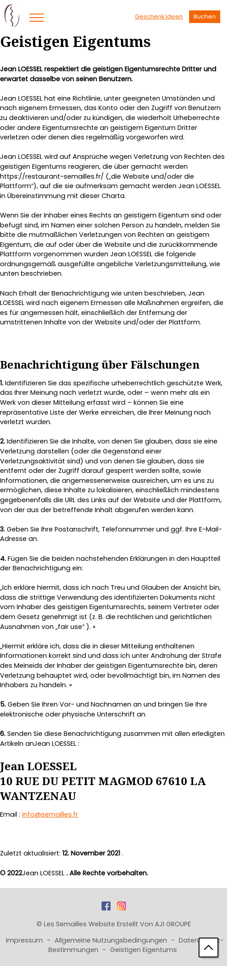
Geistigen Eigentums (143, 949)
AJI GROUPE (173, 924)
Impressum (25, 940)
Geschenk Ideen (159, 16)
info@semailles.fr (50, 814)
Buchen (205, 16)
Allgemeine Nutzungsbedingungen (112, 940)
